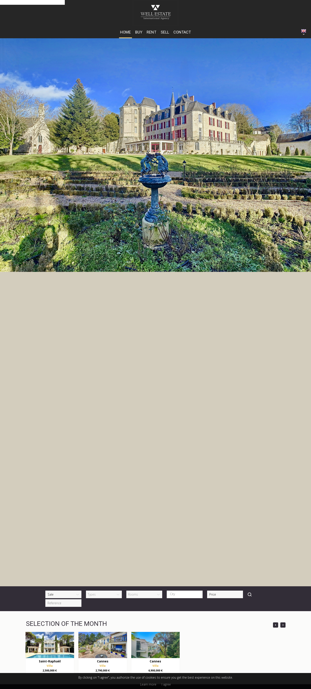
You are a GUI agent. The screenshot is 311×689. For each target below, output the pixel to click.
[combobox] (185, 463)
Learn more (148, 684)
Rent (151, 32)
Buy (138, 32)
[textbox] (186, 463)
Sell (165, 32)
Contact (182, 32)
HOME (125, 32)
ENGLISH (303, 31)
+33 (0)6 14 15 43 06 (95, 604)
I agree (166, 684)
